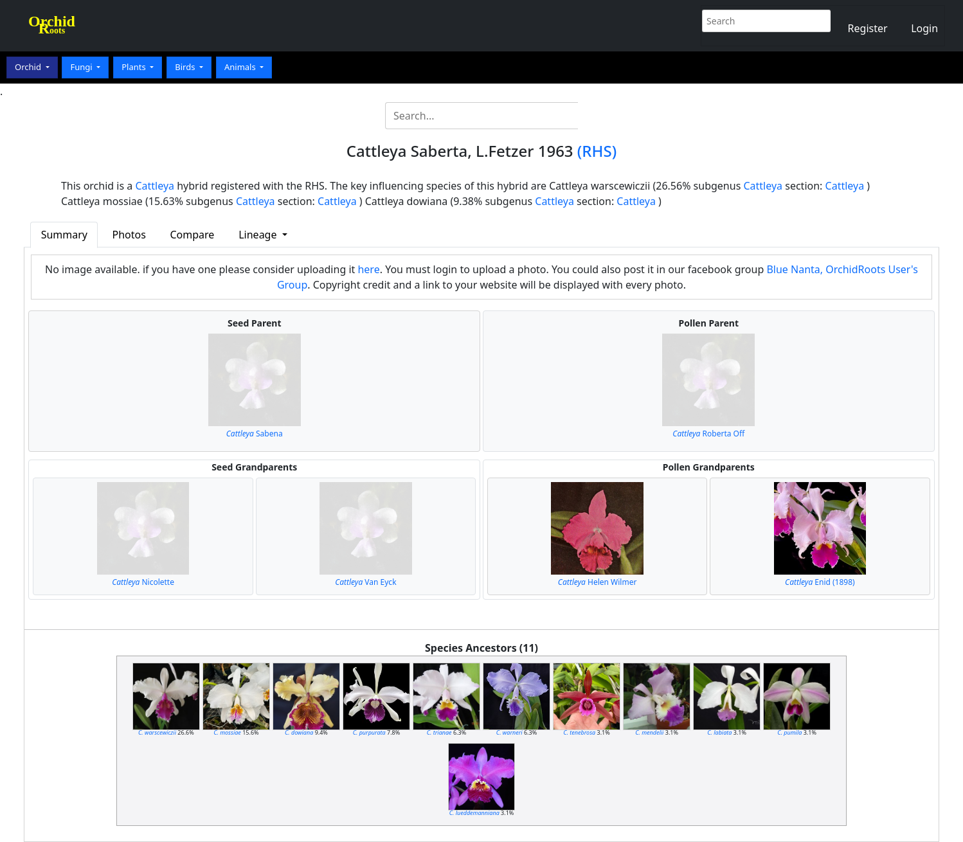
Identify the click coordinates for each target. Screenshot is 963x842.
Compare (192, 235)
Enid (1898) (820, 582)
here (368, 269)
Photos (129, 235)
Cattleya (154, 186)
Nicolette (143, 582)
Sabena (254, 433)
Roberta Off (708, 433)
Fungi (82, 67)
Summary (64, 235)
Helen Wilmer (597, 582)
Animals (241, 67)
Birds (186, 67)
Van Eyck (365, 582)
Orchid (29, 67)
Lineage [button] (259, 235)
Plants (135, 67)
